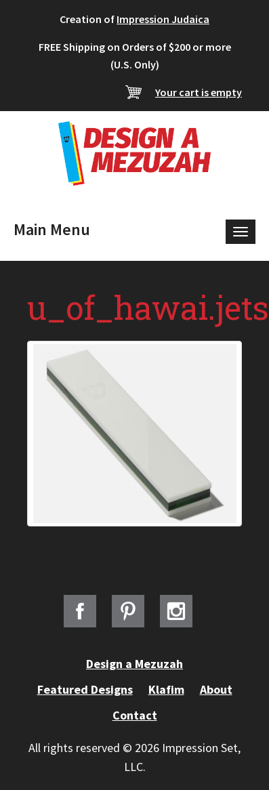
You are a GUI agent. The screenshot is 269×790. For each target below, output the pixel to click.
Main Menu (52, 229)
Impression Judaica (163, 19)
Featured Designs (85, 689)
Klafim (166, 689)
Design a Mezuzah (134, 663)
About (216, 689)
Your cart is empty (198, 92)
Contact (134, 715)
